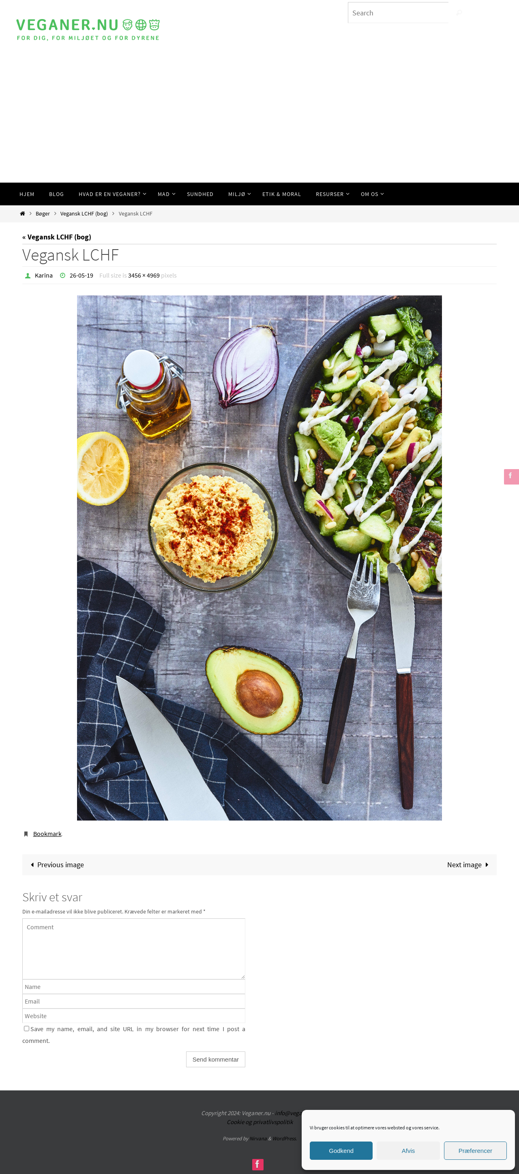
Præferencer (475, 1150)
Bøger (43, 213)
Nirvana (258, 1138)
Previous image (55, 864)
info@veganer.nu (296, 1113)
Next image (469, 864)
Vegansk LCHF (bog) (84, 213)
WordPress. (284, 1138)
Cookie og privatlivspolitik (260, 1122)
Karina (44, 275)
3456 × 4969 (144, 275)
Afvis (408, 1150)
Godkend (341, 1150)
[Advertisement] (259, 122)
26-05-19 (81, 275)
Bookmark (47, 833)
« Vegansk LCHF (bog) (56, 236)
